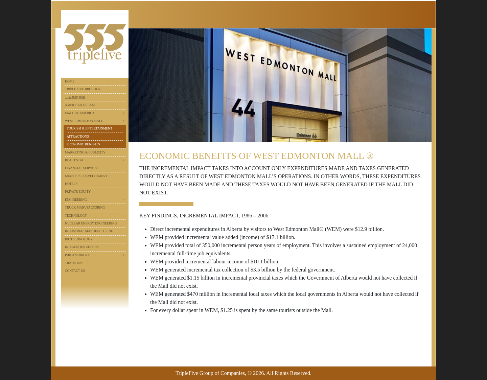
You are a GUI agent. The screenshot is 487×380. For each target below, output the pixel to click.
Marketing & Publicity (85, 152)
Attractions (78, 136)
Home (69, 81)
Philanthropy (77, 255)
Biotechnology (79, 239)
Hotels (71, 184)
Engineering (76, 199)
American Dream (80, 105)
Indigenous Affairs (82, 247)
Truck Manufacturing (85, 207)
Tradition (74, 263)
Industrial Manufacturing (89, 231)
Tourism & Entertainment (89, 128)
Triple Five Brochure (83, 89)
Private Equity (78, 191)
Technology (76, 215)
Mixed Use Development (86, 176)
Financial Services (81, 168)
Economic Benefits (83, 144)
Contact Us (75, 270)
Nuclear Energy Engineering (91, 223)
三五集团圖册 (75, 97)
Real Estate (75, 160)
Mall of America (80, 113)
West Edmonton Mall (84, 121)
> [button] (123, 113)
